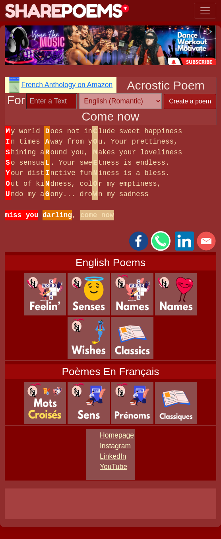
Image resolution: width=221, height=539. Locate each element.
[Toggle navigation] (205, 11)
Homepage (117, 435)
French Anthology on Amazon (66, 85)
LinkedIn (113, 456)
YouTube (113, 467)
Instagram (115, 446)
